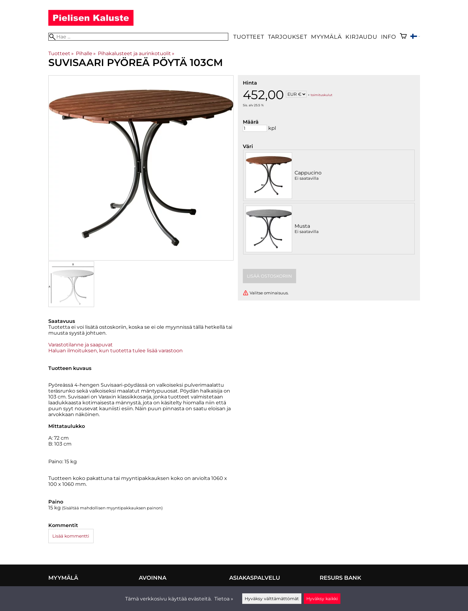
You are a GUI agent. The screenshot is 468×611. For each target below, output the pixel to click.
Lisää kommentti (70, 536)
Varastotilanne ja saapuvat (80, 345)
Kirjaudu (361, 36)
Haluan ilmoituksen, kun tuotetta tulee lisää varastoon (115, 351)
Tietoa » (223, 599)
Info (388, 36)
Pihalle (86, 53)
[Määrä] (255, 128)
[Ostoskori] (403, 36)
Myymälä (326, 36)
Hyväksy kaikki (322, 598)
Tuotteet (248, 36)
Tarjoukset (287, 36)
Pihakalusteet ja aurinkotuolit (136, 53)
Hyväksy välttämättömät (272, 598)
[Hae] (138, 37)
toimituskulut (321, 95)
